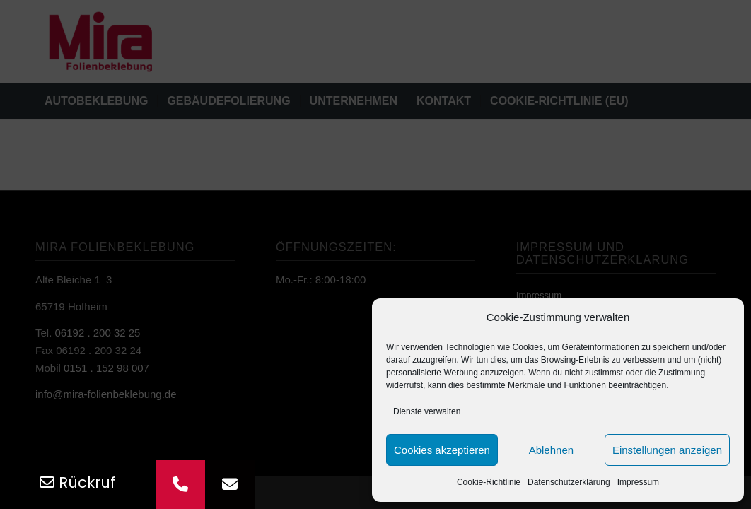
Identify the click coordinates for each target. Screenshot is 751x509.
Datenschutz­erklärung (569, 482)
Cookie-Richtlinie (488, 482)
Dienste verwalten (426, 411)
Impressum (638, 482)
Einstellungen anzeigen (667, 450)
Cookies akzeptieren (442, 450)
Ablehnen (551, 450)
